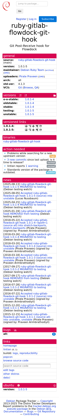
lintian (7, 349)
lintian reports (29, 166)
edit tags (8, 370)
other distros (11, 373)
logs (15, 353)
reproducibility (29, 353)
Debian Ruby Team (32, 70)
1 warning (32, 165)
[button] (5, 153)
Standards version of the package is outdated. (29, 171)
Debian (10, 400)
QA (36, 87)
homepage (10, 345)
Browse (28, 87)
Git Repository (46, 411)
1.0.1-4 (29, 99)
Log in (33, 18)
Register (21, 18)
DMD (6, 73)
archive (49, 70)
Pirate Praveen (28, 76)
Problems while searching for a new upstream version (29, 154)
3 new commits (16, 159)
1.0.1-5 (29, 110)
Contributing (31, 414)
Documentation (13, 411)
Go (19, 11)
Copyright (46, 400)
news (7, 180)
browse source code (15, 360)
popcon (8, 356)
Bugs (30, 411)
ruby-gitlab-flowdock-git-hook (36, 59)
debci (6, 377)
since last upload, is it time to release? (29, 161)
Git (20, 87)
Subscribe (48, 19)
